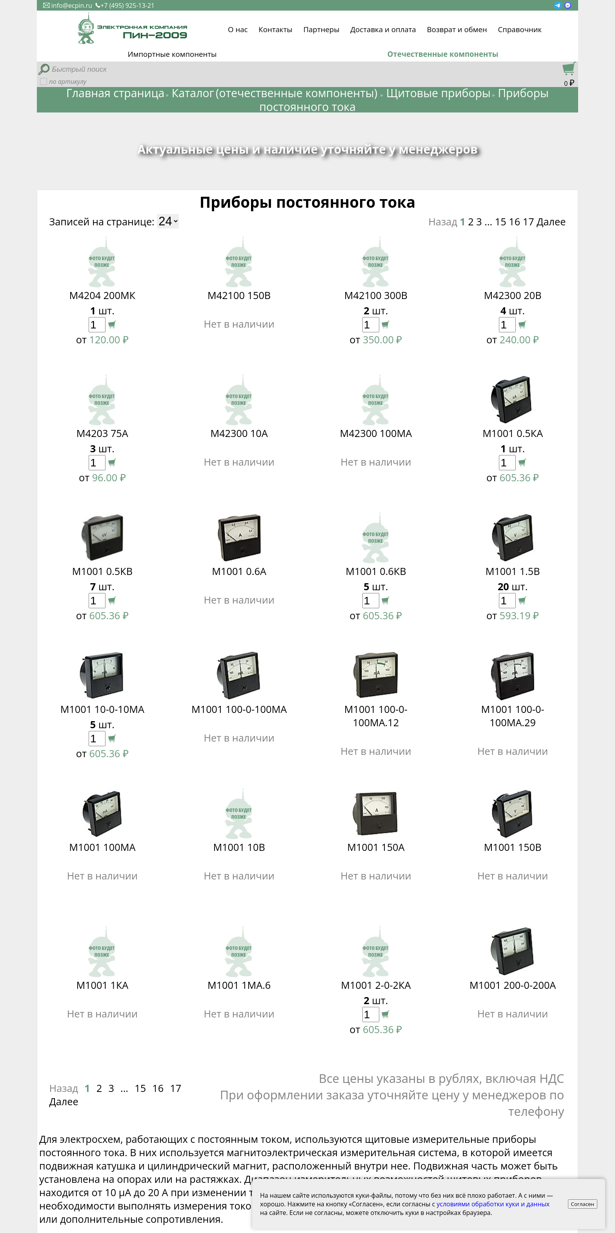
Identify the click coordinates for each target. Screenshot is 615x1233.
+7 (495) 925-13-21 (125, 5)
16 (514, 221)
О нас (237, 28)
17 (528, 221)
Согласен (583, 1204)
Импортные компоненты (172, 54)
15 (500, 221)
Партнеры (321, 28)
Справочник (520, 28)
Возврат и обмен (457, 28)
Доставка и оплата (383, 28)
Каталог (193, 92)
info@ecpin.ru (67, 5)
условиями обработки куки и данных (493, 1204)
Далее (551, 221)
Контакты (275, 28)
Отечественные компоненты (442, 54)
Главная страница (115, 92)
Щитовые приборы (438, 92)
